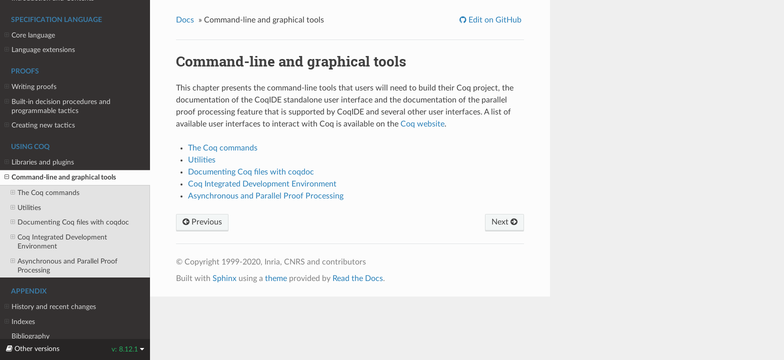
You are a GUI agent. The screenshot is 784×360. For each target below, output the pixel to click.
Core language (29, 35)
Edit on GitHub (494, 20)
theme (276, 278)
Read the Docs (357, 278)
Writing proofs (30, 87)
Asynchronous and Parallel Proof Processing (64, 265)
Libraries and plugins (39, 162)
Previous (202, 222)
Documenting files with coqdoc (69, 222)
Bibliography (31, 336)
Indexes (19, 322)
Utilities (25, 208)
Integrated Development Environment (58, 241)
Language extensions (39, 50)
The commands (45, 193)
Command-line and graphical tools (60, 177)
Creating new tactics (39, 125)
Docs (185, 20)
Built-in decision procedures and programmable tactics (57, 106)
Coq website (422, 124)
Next (505, 222)
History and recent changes (50, 307)
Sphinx (224, 278)
